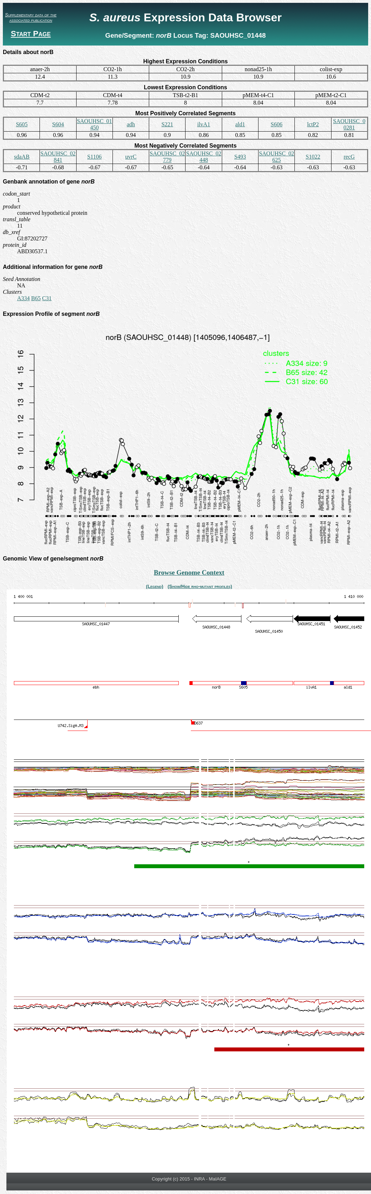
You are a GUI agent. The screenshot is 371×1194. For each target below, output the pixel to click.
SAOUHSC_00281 (349, 124)
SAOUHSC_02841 (58, 156)
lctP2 (313, 124)
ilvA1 (203, 124)
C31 (47, 298)
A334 (23, 298)
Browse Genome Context (189, 572)
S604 (58, 124)
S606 (276, 124)
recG (349, 157)
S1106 (94, 157)
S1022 (313, 157)
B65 (36, 298)
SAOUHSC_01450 (94, 124)
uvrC (131, 157)
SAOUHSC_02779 (167, 156)
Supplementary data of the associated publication (31, 17)
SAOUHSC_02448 (203, 156)
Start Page (31, 33)
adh (131, 124)
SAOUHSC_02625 (276, 156)
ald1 (240, 124)
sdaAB (22, 157)
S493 (240, 157)
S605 (22, 124)
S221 (167, 124)
